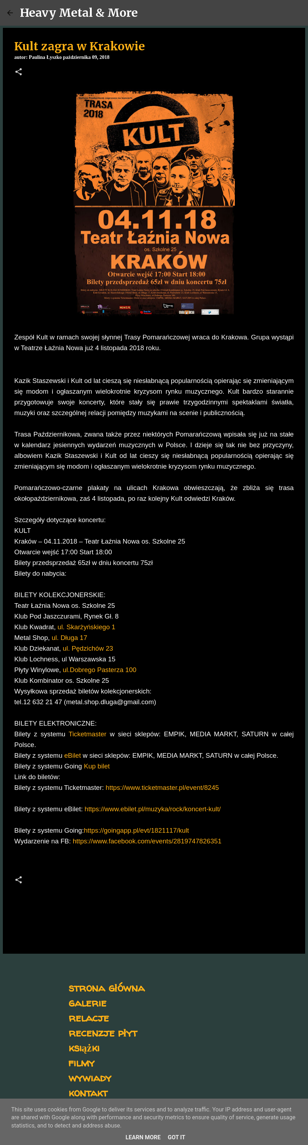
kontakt (88, 1092)
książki (84, 1047)
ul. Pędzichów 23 (88, 648)
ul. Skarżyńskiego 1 (86, 627)
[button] (18, 72)
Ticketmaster (87, 734)
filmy (82, 1062)
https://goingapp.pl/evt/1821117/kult (136, 830)
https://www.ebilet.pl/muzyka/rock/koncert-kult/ (153, 809)
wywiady (90, 1077)
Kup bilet (97, 766)
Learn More (143, 1137)
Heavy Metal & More (79, 13)
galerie (87, 1002)
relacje (89, 1017)
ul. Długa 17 (69, 637)
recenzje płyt (103, 1032)
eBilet (72, 755)
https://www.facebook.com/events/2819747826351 (147, 841)
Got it (176, 1137)
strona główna (107, 987)
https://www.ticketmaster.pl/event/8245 (162, 787)
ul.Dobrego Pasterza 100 (99, 670)
